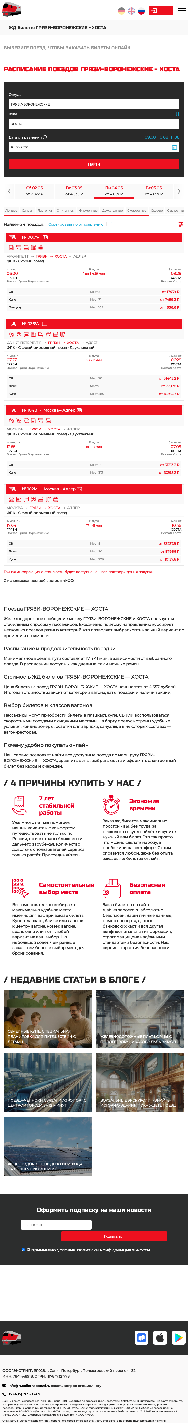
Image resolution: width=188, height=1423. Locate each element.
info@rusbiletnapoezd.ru (29, 1386)
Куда (13, 114)
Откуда (15, 94)
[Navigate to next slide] (179, 191)
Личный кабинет (154, 10)
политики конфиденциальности (113, 1238)
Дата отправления (28, 137)
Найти (94, 164)
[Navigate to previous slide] (9, 191)
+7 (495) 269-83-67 (24, 1394)
